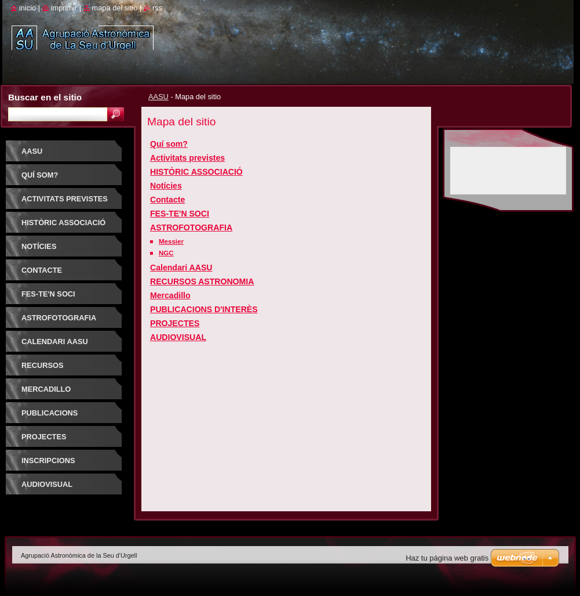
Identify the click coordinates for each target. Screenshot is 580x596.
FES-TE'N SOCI (179, 213)
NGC (166, 253)
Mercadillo (170, 295)
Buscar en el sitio (45, 97)
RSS (157, 7)
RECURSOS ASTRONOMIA (202, 281)
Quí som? (169, 144)
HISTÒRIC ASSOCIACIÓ (196, 171)
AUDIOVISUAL (178, 337)
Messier (171, 241)
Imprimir (64, 7)
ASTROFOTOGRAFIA (191, 227)
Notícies (166, 185)
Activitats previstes (187, 157)
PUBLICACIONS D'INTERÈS (204, 309)
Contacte (167, 199)
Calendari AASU (181, 267)
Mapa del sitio (115, 7)
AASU (158, 96)
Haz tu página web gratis (447, 558)
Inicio (27, 7)
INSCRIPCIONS (48, 460)
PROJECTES (174, 323)
